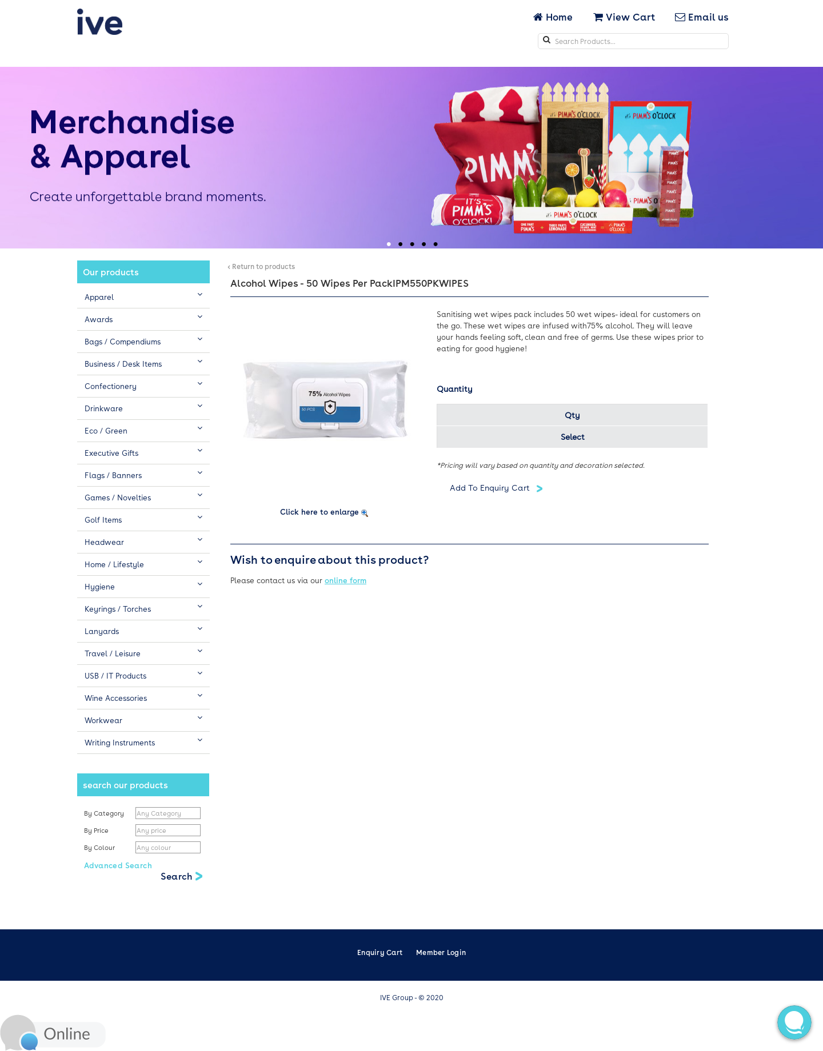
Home (554, 16)
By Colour (100, 847)
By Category (104, 813)
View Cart (624, 16)
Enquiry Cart (379, 952)
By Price (97, 830)
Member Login (441, 952)
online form (345, 580)
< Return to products (261, 266)
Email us (702, 16)
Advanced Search (118, 865)
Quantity (455, 388)
